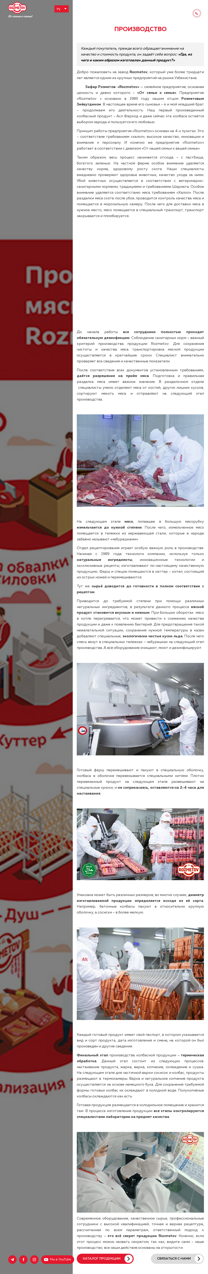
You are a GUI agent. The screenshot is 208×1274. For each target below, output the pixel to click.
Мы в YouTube (60, 1259)
